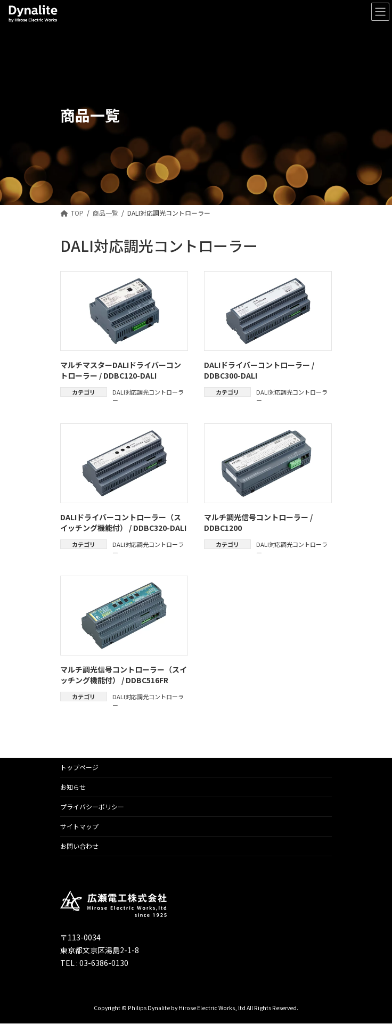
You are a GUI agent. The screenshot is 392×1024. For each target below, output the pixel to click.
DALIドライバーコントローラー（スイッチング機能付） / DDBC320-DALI (123, 522)
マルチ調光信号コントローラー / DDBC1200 (258, 522)
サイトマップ (79, 826)
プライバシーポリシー (92, 806)
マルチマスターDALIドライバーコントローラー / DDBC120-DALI (120, 370)
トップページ (79, 767)
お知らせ (73, 786)
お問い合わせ (79, 845)
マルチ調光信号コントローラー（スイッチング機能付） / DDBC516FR (123, 674)
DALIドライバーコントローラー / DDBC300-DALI (259, 370)
